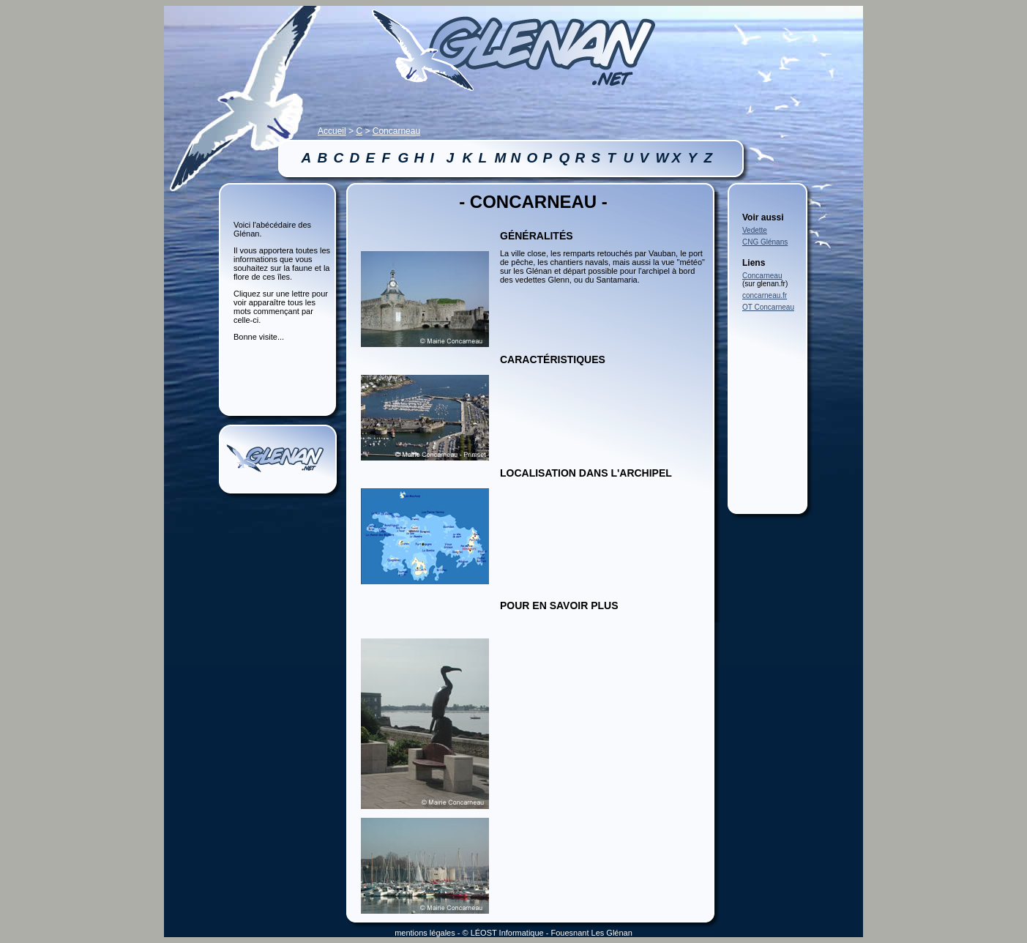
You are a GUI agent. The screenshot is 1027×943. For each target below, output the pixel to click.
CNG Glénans (765, 242)
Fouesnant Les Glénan (591, 932)
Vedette (754, 230)
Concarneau (396, 131)
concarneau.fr (764, 295)
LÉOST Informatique (507, 932)
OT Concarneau (768, 307)
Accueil (332, 131)
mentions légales (425, 932)
